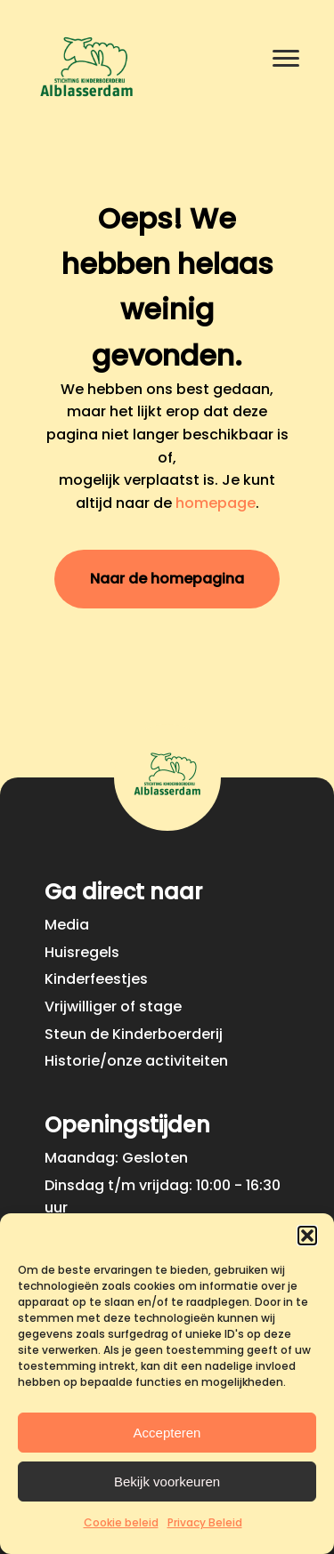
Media (67, 924)
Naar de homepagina (167, 578)
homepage (215, 503)
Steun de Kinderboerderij (134, 1034)
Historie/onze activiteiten (136, 1061)
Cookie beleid (121, 1522)
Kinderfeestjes (96, 979)
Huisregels (82, 952)
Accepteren (167, 1432)
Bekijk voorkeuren (167, 1481)
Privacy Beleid (204, 1522)
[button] (307, 1235)
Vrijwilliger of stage (113, 1006)
